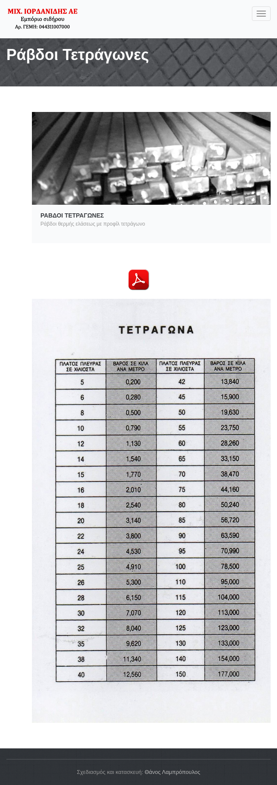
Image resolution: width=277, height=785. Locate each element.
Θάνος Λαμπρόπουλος (172, 772)
